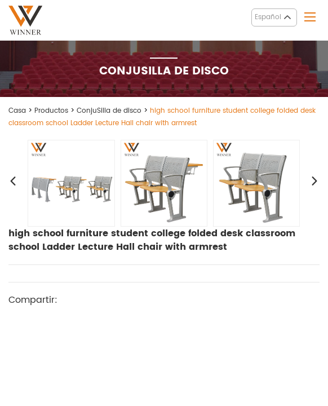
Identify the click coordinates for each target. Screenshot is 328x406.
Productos (51, 110)
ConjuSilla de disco (109, 110)
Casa (17, 110)
